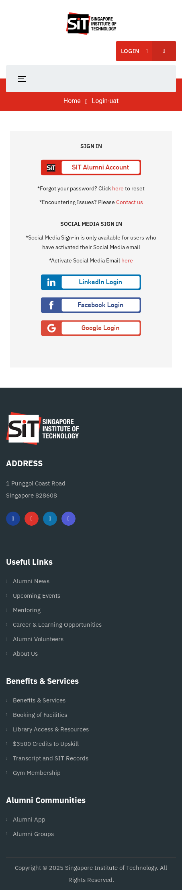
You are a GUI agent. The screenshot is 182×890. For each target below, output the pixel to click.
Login (148, 51)
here (118, 188)
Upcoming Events (36, 595)
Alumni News (31, 581)
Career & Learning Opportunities (57, 624)
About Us (25, 653)
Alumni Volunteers (38, 639)
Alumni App (29, 819)
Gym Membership (37, 772)
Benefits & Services (39, 700)
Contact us (129, 202)
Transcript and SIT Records (50, 758)
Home (72, 101)
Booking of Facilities (40, 715)
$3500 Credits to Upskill (46, 744)
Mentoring (27, 610)
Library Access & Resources (51, 729)
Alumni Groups (33, 834)
